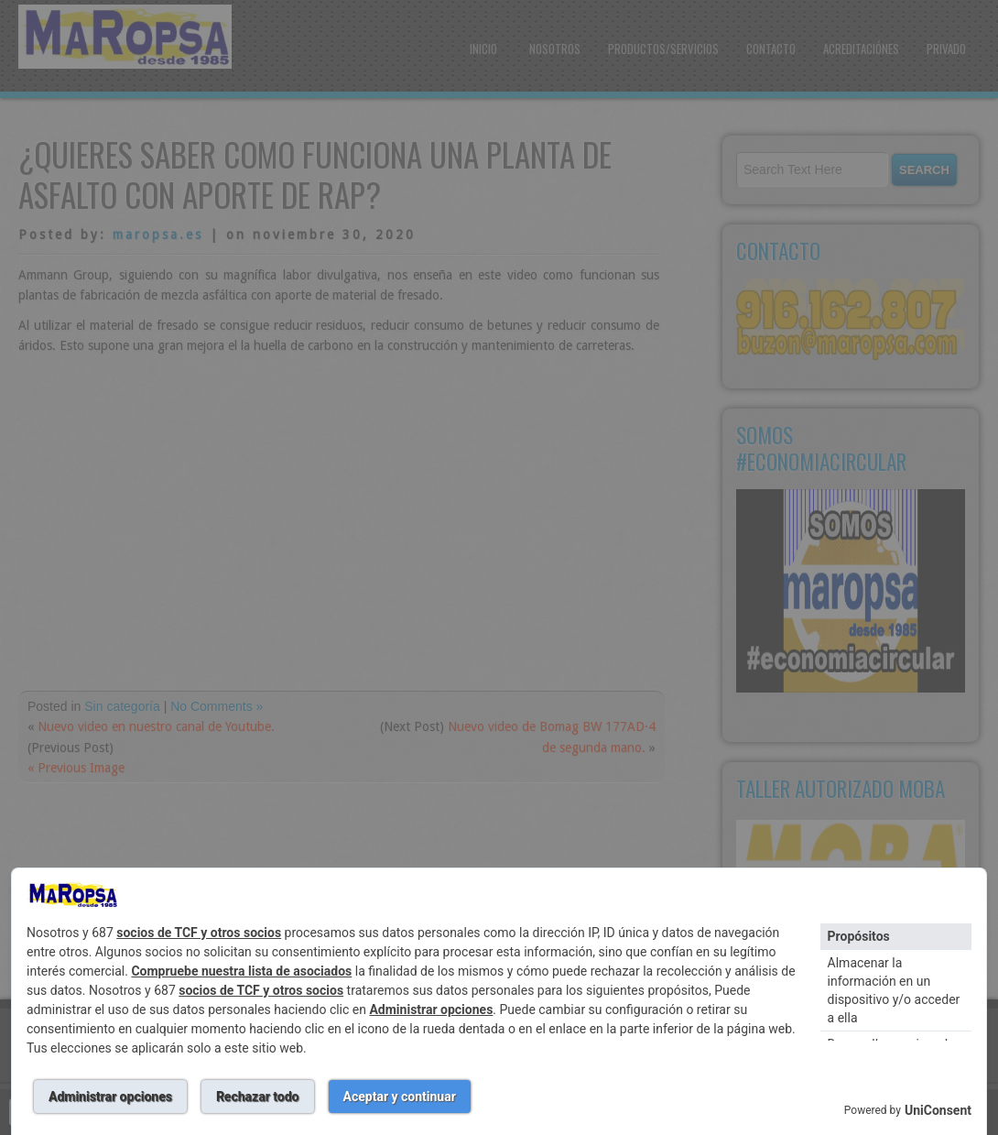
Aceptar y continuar (399, 1096)
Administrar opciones (431, 1009)
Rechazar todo (257, 1096)
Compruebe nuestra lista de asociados (241, 971)
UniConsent (938, 1110)
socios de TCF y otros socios (198, 932)
